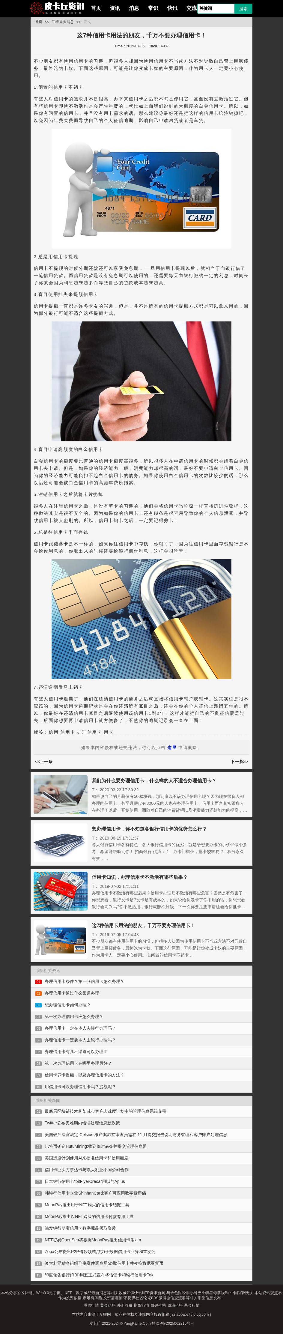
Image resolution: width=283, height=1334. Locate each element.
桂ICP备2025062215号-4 (173, 1323)
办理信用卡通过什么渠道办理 (72, 993)
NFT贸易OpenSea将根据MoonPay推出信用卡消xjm (93, 1239)
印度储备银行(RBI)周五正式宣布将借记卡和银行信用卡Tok (99, 1275)
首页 (96, 8)
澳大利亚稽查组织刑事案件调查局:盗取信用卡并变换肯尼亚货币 (104, 1263)
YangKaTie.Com (137, 1323)
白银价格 (158, 1305)
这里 (172, 747)
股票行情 (91, 1305)
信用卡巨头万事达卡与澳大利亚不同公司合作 (87, 1169)
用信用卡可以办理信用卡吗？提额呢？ (80, 1086)
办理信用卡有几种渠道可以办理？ (76, 1051)
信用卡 (67, 732)
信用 (53, 732)
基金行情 (192, 1305)
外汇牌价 (125, 1305)
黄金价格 (108, 1305)
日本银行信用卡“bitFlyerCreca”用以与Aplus (85, 1181)
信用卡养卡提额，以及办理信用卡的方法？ (84, 1075)
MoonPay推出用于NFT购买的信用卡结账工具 (87, 1204)
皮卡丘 (95, 1323)
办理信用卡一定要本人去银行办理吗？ (80, 1039)
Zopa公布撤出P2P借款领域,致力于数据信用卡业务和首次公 (100, 1251)
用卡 (109, 732)
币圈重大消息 (63, 22)
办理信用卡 (89, 732)
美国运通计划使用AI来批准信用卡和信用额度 (86, 1158)
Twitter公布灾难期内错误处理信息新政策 (82, 1123)
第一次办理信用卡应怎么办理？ (74, 1016)
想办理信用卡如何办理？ (68, 1004)
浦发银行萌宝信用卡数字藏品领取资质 (80, 1228)
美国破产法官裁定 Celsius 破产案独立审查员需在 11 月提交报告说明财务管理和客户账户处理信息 (136, 1134)
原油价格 (175, 1305)
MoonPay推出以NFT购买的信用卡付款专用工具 (89, 1216)
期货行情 (141, 1305)
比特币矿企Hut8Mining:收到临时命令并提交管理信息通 (96, 1146)
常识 (153, 8)
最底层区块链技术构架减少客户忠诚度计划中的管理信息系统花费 (105, 1111)
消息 (134, 8)
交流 (191, 8)
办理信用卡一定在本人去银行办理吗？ (80, 1028)
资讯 (115, 8)
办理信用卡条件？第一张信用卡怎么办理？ (84, 981)
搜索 (243, 8)
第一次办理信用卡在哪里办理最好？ (78, 1063)
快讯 (172, 8)
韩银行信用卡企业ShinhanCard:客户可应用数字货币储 (95, 1193)
